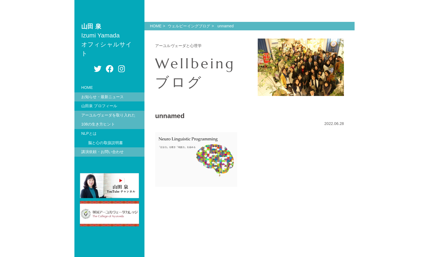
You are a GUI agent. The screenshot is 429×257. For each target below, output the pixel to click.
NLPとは (89, 133)
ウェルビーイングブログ (189, 26)
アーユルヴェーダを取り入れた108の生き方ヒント (108, 120)
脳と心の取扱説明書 (105, 143)
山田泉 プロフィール (99, 106)
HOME (87, 87)
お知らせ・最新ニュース (102, 97)
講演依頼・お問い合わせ (102, 152)
